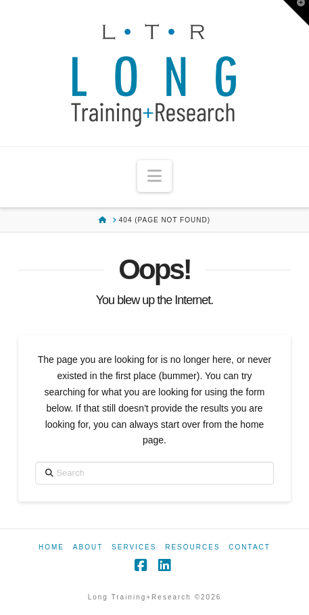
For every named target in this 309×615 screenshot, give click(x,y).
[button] (154, 176)
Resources (192, 547)
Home (51, 547)
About (88, 547)
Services (134, 547)
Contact (249, 547)
